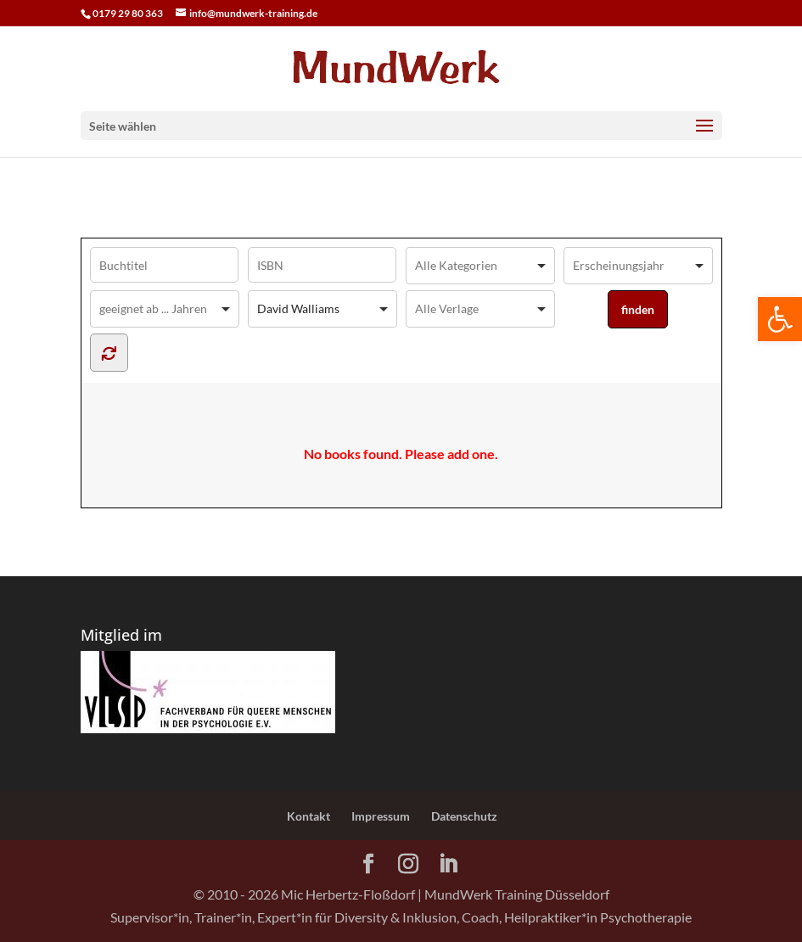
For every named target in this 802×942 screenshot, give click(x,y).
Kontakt (308, 816)
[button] (780, 319)
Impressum (380, 816)
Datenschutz (464, 816)
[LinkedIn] (448, 864)
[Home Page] (400, 67)
